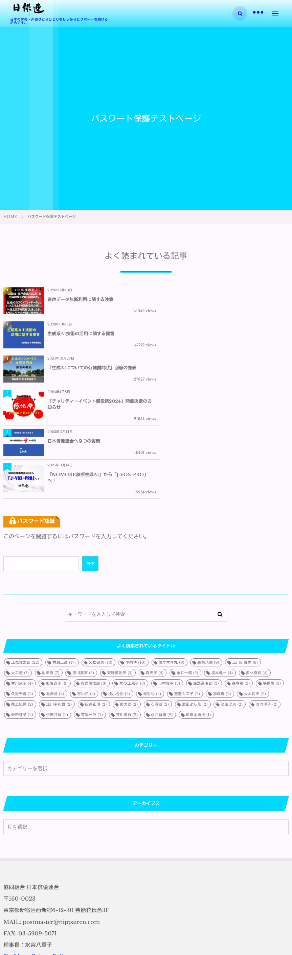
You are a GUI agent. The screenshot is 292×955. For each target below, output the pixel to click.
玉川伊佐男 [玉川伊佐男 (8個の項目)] (245, 560)
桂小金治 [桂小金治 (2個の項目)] (119, 591)
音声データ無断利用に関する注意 (80, 299)
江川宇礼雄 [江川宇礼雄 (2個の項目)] (59, 601)
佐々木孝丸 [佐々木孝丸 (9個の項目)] (171, 560)
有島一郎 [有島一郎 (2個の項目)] (92, 612)
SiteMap (14, 854)
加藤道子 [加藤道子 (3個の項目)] (57, 581)
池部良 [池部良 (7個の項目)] (51, 570)
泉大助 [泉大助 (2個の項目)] (129, 601)
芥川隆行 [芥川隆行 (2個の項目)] (127, 612)
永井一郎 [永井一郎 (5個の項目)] (187, 570)
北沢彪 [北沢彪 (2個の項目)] (55, 591)
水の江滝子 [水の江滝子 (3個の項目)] (132, 581)
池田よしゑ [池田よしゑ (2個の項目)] (195, 601)
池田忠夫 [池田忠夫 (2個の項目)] (232, 601)
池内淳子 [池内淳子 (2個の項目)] (267, 601)
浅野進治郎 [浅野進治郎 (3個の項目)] (206, 581)
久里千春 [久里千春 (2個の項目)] (22, 591)
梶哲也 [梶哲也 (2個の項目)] (152, 591)
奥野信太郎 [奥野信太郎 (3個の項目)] (94, 581)
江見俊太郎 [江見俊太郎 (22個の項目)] (25, 560)
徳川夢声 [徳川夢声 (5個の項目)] (83, 570)
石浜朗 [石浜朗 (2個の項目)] (160, 601)
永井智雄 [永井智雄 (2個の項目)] (162, 612)
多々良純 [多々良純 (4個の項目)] (257, 570)
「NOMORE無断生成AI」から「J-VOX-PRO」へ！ (233, 375)
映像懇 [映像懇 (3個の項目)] (272, 581)
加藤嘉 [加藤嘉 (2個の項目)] (222, 591)
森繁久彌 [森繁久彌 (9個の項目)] (208, 560)
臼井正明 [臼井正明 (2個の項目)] (96, 601)
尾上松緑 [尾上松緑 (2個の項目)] (22, 601)
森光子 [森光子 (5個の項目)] (155, 570)
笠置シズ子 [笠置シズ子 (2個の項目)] (187, 591)
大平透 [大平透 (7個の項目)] (20, 570)
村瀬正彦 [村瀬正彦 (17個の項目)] (64, 560)
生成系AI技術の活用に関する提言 (223, 299)
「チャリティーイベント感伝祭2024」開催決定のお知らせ (235, 336)
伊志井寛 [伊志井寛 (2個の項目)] (57, 612)
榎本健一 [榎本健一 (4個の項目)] (222, 570)
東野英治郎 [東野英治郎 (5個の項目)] (120, 570)
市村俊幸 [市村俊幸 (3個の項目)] (169, 581)
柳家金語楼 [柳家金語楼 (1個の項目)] (198, 612)
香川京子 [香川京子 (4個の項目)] (22, 581)
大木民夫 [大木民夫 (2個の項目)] (255, 591)
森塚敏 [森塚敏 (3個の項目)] (241, 581)
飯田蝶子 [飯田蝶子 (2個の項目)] (22, 612)
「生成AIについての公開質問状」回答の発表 (91, 336)
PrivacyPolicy (50, 854)
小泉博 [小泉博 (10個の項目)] (136, 560)
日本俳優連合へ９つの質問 (73, 375)
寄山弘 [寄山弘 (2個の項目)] (86, 591)
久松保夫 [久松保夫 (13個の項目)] (100, 560)
